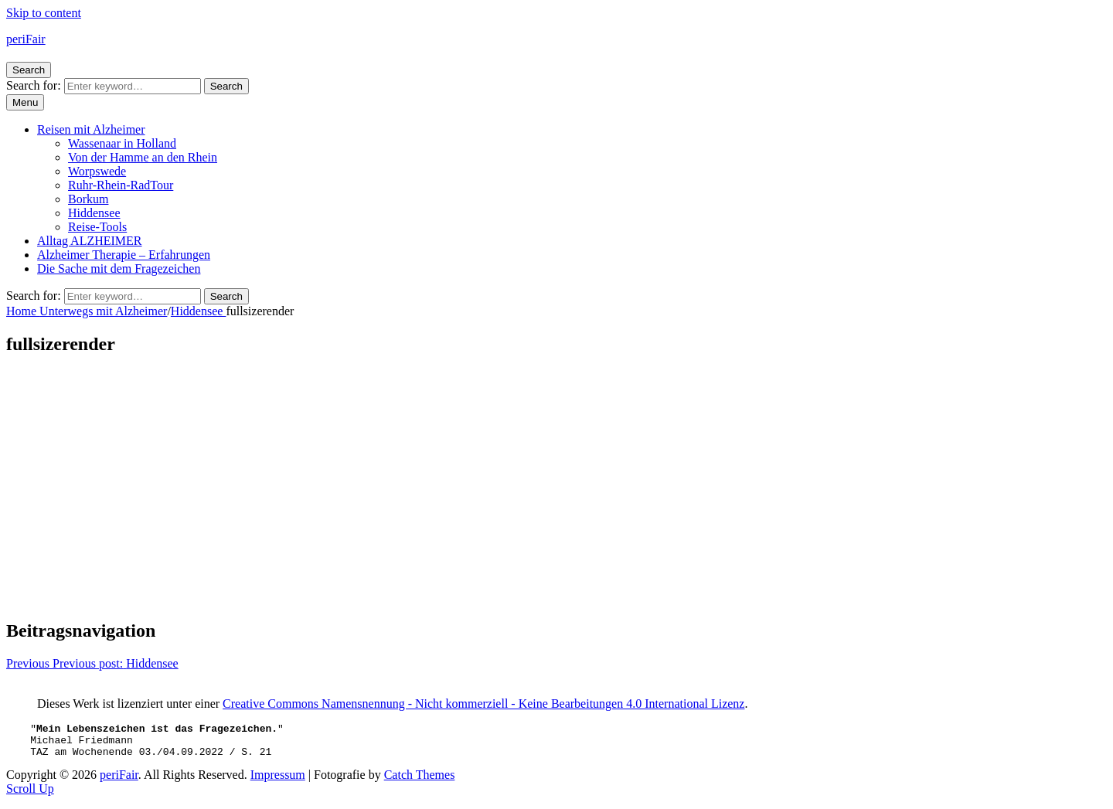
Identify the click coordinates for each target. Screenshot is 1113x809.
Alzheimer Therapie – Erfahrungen (123, 254)
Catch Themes (419, 781)
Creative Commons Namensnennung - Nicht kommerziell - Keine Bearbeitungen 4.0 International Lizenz (483, 703)
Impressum (277, 781)
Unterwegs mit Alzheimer (103, 311)
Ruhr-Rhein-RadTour (120, 185)
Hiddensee (94, 212)
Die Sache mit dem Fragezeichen (118, 268)
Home (22, 311)
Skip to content (43, 12)
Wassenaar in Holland (122, 143)
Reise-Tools (97, 226)
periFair (26, 39)
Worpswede (97, 171)
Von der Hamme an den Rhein (142, 157)
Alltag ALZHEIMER (89, 240)
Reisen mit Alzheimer (91, 129)
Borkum (88, 199)
